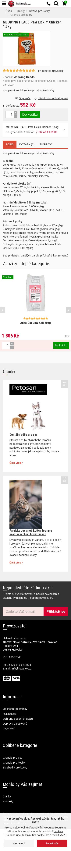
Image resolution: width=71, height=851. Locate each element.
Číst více (16, 462)
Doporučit (23, 98)
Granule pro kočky (14, 762)
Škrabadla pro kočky (15, 767)
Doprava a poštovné (15, 723)
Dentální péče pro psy (23, 434)
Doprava (46, 144)
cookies (58, 831)
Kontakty (8, 801)
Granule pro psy (12, 757)
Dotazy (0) (26, 144)
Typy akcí (9, 728)
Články (7, 796)
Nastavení (19, 843)
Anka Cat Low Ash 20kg (35, 323)
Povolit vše (52, 843)
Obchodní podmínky (15, 708)
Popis (10, 144)
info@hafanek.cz (22, 668)
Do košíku (30, 114)
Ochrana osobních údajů (18, 718)
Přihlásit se (56, 611)
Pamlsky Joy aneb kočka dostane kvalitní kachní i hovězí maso (30, 532)
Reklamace (9, 713)
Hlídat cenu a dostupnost (51, 98)
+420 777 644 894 (20, 664)
